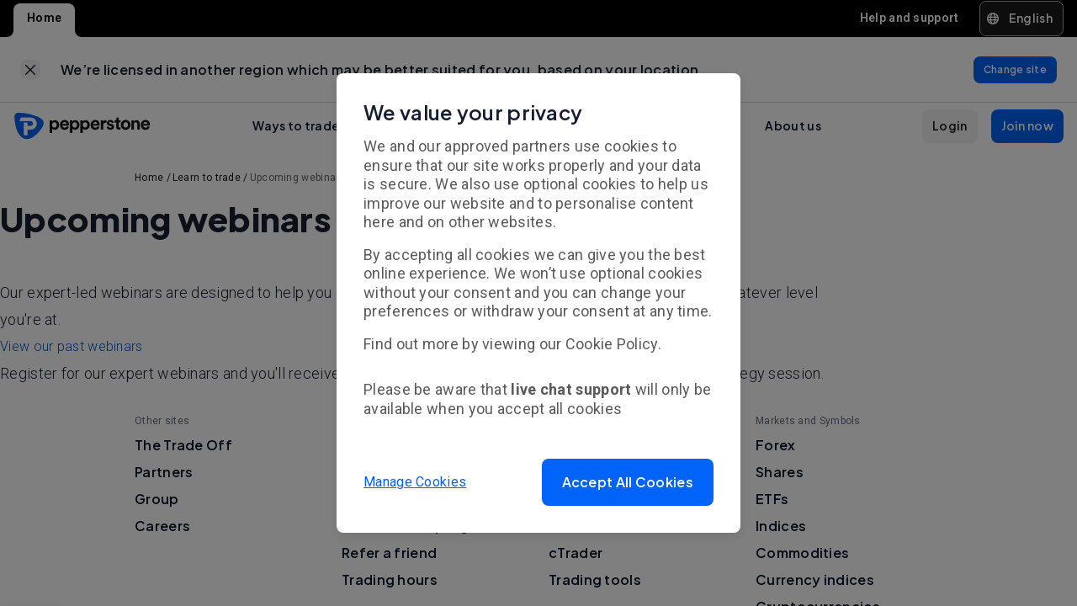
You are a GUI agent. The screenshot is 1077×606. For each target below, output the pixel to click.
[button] (628, 482)
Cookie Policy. (613, 344)
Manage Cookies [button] (414, 482)
